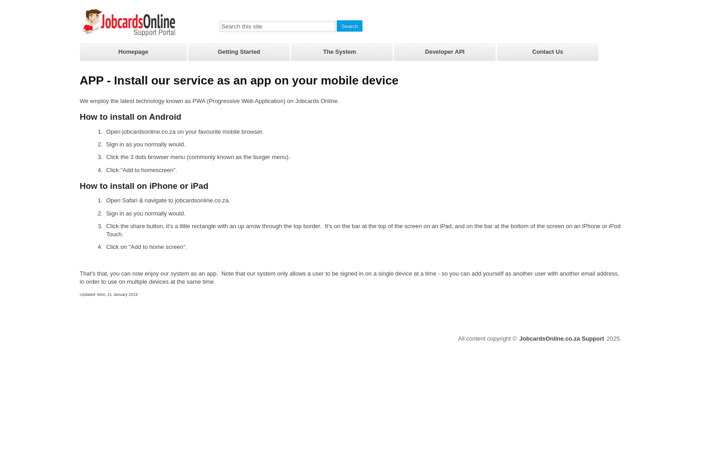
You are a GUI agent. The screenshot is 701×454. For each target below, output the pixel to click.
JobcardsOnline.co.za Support (562, 338)
